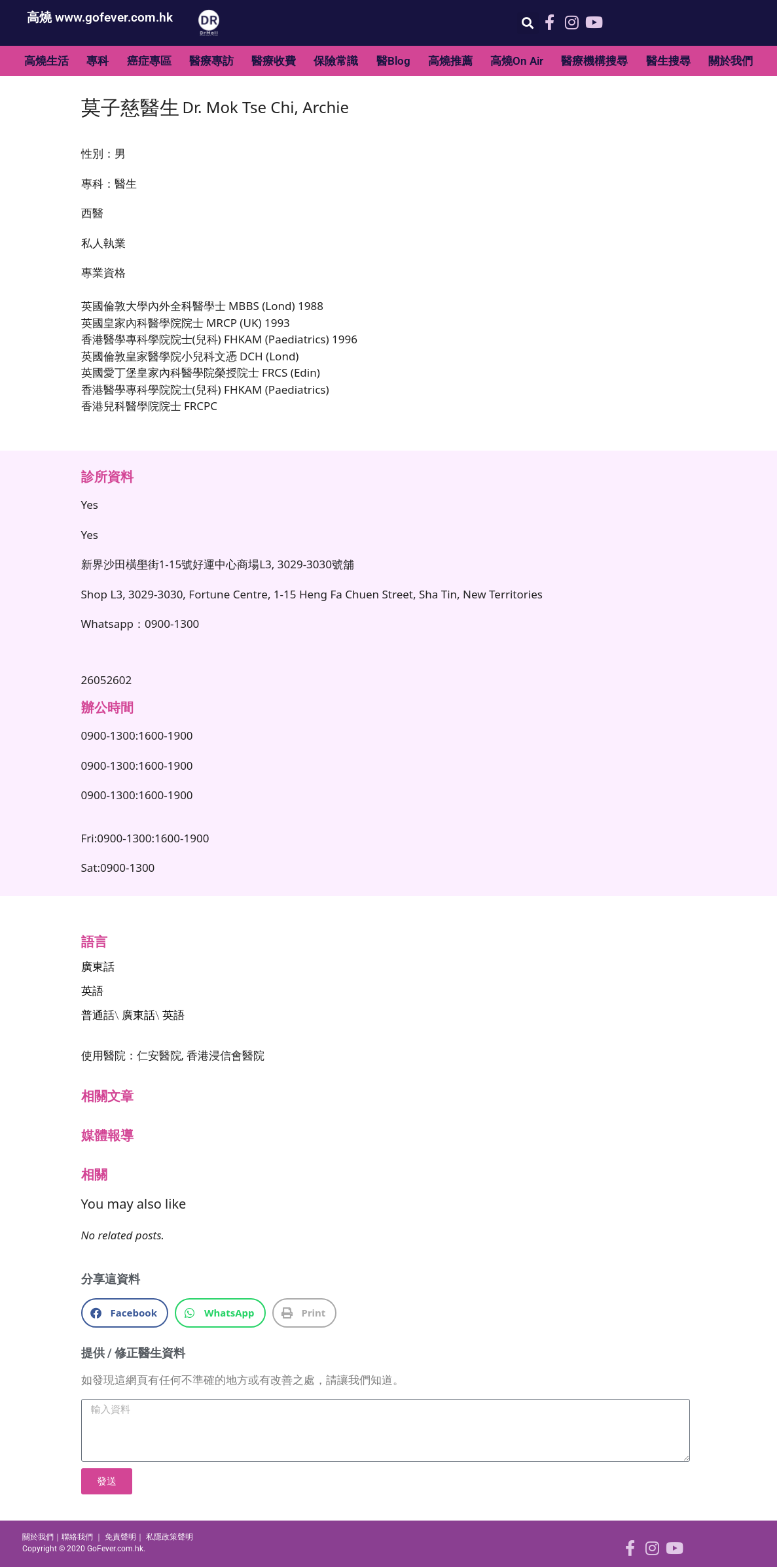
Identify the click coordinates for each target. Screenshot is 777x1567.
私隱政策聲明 (169, 1536)
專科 (97, 60)
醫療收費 (273, 60)
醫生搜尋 (668, 60)
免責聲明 (120, 1536)
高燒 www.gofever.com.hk (100, 17)
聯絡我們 (77, 1536)
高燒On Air (516, 60)
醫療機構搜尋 (594, 60)
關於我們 (730, 60)
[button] (528, 23)
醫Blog (393, 60)
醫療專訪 (211, 60)
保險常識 (336, 60)
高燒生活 (46, 60)
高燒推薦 (450, 60)
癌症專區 (149, 60)
